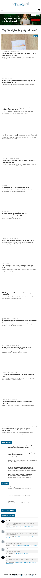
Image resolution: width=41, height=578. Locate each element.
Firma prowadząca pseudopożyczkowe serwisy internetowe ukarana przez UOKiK (16, 348)
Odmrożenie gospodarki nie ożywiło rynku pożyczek (18, 240)
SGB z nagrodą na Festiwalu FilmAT (21, 553)
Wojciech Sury (11, 487)
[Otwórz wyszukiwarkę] (39, 10)
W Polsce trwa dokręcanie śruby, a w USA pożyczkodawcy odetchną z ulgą (14, 214)
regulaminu (10, 575)
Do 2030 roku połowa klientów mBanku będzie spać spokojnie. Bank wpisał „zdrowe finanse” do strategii (21, 468)
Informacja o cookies (18, 575)
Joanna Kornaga (12, 494)
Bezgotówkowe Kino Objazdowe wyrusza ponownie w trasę (26, 545)
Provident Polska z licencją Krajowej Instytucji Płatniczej (19, 135)
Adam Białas (11, 501)
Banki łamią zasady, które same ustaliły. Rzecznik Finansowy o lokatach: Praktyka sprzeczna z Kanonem (23, 446)
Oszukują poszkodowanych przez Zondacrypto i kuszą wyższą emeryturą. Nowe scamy (21, 453)
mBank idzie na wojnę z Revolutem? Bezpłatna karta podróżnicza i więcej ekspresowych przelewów (20, 475)
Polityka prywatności (29, 575)
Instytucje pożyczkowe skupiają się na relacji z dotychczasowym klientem (16, 108)
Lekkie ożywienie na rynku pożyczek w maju (15, 188)
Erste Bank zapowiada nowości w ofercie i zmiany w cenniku (22, 460)
